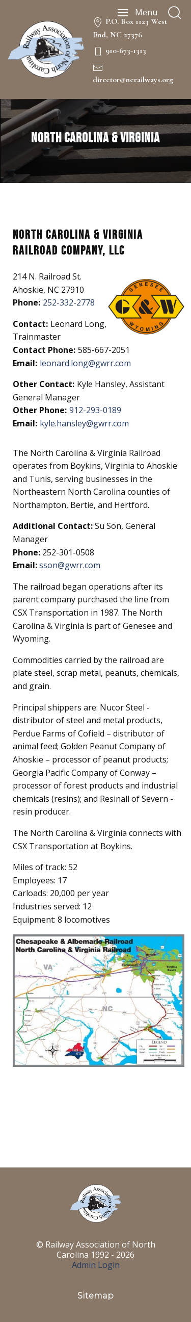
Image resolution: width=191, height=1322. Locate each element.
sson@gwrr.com (69, 565)
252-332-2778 (69, 302)
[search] (175, 13)
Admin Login (96, 1264)
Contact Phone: (44, 349)
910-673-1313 (125, 50)
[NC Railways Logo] (46, 49)
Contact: (30, 323)
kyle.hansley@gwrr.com (84, 423)
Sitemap (95, 1296)
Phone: (26, 302)
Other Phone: (40, 410)
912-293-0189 (95, 410)
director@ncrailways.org (133, 79)
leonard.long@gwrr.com (85, 363)
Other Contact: (43, 384)
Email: (25, 363)
